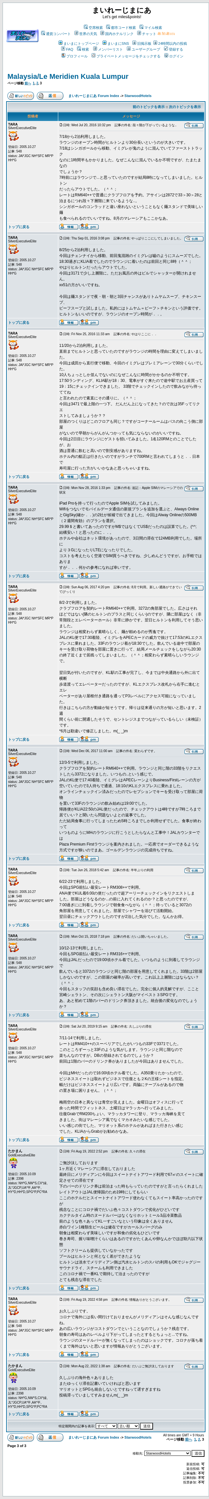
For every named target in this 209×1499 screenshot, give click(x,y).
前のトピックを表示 (149, 107)
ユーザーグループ (143, 49)
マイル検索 (150, 28)
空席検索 (93, 28)
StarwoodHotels (138, 96)
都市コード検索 (121, 28)
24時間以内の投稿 (170, 43)
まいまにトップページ (79, 43)
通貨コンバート (56, 34)
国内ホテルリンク (117, 34)
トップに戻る (18, 227)
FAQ (67, 49)
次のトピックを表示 (185, 107)
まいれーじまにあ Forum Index (93, 96)
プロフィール (74, 56)
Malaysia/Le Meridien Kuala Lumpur (67, 76)
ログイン (173, 56)
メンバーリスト (108, 49)
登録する (173, 49)
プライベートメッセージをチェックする (126, 56)
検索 (83, 49)
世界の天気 (85, 34)
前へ (28, 83)
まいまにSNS (116, 43)
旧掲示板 (141, 43)
